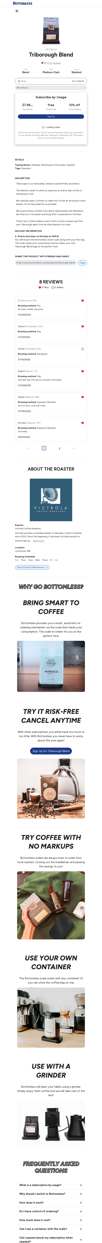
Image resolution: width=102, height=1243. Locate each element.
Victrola (51, 49)
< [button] (28, 448)
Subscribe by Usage (51, 97)
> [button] (73, 448)
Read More (38, 541)
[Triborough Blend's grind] (51, 88)
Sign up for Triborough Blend (51, 751)
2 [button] (59, 448)
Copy (82, 262)
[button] (51, 81)
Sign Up (51, 116)
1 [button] (44, 448)
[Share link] (46, 262)
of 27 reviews (54, 63)
